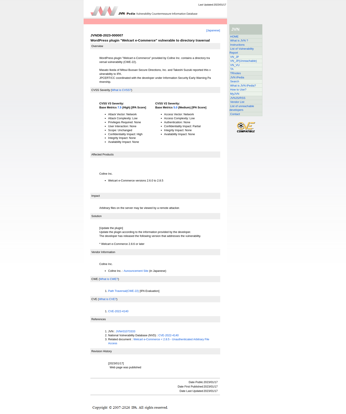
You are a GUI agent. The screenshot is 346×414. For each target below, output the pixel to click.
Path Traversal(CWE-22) (123, 291)
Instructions (237, 44)
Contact (235, 114)
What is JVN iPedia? (243, 85)
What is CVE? (108, 299)
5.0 (175, 107)
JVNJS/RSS (237, 98)
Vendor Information (103, 252)
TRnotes (235, 73)
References (98, 319)
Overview (97, 46)
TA (231, 69)
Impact (95, 195)
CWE (94, 279)
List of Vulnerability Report (241, 50)
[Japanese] (213, 30)
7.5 (120, 107)
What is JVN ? (239, 40)
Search (234, 81)
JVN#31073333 (125, 331)
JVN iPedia (237, 77)
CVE (94, 299)
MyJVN (234, 93)
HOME (234, 36)
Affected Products (102, 154)
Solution (96, 216)
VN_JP (234, 57)
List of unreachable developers (241, 108)
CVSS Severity (100, 90)
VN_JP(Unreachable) (243, 60)
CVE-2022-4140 (118, 311)
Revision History (101, 351)
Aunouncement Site (136, 270)
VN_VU (235, 65)
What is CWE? (109, 279)
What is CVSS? (121, 90)
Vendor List (237, 102)
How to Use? (238, 89)
